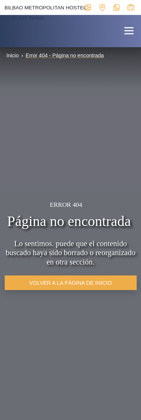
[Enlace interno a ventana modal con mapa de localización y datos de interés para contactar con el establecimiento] (102, 7)
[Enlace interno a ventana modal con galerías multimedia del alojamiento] (88, 7)
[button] (129, 30)
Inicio (12, 55)
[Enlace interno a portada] (6, 29)
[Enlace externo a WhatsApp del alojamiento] (116, 7)
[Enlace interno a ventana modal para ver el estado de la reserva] (130, 7)
